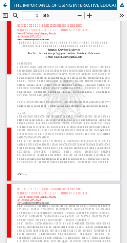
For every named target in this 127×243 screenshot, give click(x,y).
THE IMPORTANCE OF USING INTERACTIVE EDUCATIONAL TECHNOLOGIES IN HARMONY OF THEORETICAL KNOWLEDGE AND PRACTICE (70, 5)
